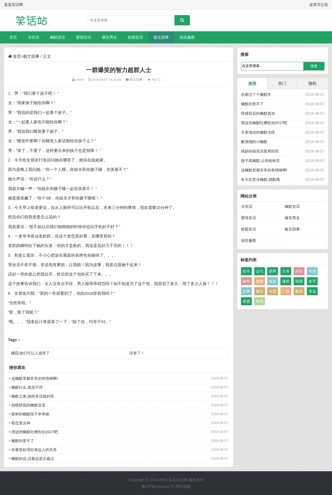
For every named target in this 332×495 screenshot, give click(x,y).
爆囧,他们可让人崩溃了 (30, 353)
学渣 (312, 271)
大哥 (286, 271)
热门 (282, 83)
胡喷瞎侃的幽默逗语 (28, 405)
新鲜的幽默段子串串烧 (30, 414)
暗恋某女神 (20, 423)
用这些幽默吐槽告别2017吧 (34, 432)
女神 (246, 291)
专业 (312, 291)
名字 (312, 281)
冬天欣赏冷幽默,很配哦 (260, 179)
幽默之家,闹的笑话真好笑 (32, 396)
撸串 (299, 291)
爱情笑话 (83, 37)
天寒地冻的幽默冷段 (258, 132)
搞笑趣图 (187, 37)
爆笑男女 (109, 37)
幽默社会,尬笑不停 (27, 387)
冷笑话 (33, 37)
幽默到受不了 (22, 441)
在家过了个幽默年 (256, 94)
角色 (259, 301)
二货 (286, 291)
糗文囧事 (161, 37)
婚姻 (259, 281)
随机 (312, 83)
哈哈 (246, 281)
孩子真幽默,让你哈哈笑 (260, 160)
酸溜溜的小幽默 (254, 142)
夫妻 (272, 291)
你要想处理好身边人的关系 (34, 449)
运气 (259, 271)
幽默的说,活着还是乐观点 (32, 458)
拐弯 (272, 271)
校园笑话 (135, 37)
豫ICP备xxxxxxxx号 (158, 486)
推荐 (252, 83)
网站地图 (182, 486)
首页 (13, 37)
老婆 (246, 301)
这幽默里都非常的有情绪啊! (34, 378)
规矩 (286, 281)
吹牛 (246, 271)
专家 (272, 281)
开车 (299, 271)
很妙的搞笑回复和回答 (260, 151)
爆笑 (259, 291)
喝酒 (299, 281)
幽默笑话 (57, 37)
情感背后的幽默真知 (258, 113)
